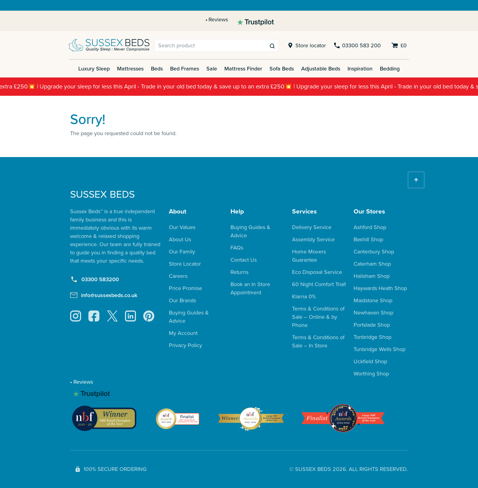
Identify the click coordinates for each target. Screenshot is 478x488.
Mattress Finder (243, 68)
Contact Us (243, 260)
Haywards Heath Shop (380, 288)
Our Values (182, 227)
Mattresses (130, 68)
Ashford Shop (370, 227)
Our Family (182, 252)
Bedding (390, 68)
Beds (157, 68)
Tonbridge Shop (372, 337)
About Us (180, 239)
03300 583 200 (357, 45)
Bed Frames (184, 68)
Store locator (306, 45)
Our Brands (182, 300)
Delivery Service (311, 227)
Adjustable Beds (320, 68)
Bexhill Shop (368, 239)
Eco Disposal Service (317, 272)
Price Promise (185, 288)
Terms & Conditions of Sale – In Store (318, 341)
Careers (178, 276)
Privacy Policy (185, 345)
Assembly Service (313, 239)
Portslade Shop (372, 325)
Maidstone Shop (373, 300)
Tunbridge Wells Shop (379, 349)
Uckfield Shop (370, 361)
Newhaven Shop (373, 313)
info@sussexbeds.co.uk (103, 295)
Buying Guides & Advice (189, 317)
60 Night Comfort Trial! (319, 284)
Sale (211, 68)
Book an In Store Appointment (250, 288)
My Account (183, 333)
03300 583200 (94, 279)
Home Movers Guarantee (309, 256)
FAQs (236, 248)
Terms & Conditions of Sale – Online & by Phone (318, 317)
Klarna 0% (304, 296)
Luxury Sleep (94, 68)
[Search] (210, 45)
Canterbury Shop (374, 252)
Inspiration (360, 68)
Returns (239, 272)
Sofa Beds (281, 68)
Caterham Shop (372, 264)
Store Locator (185, 264)
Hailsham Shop (372, 276)
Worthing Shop (371, 374)
